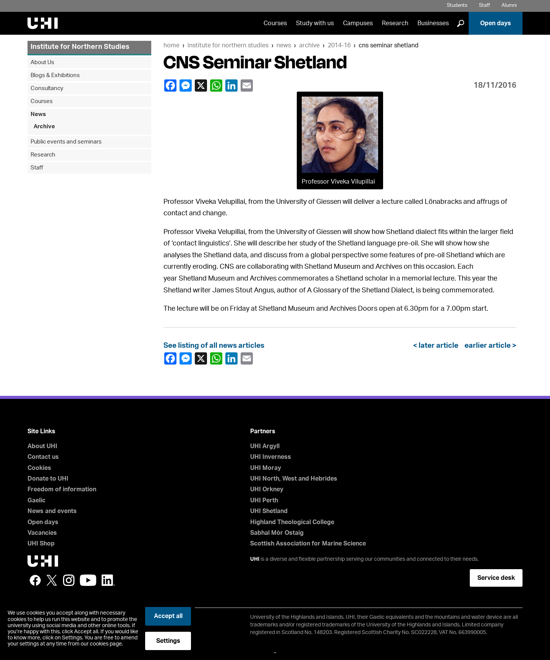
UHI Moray (265, 468)
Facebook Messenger (185, 85)
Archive (309, 45)
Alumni (509, 5)
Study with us (315, 23)
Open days (495, 23)
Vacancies (42, 533)
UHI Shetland (269, 511)
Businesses (433, 23)
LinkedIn (231, 85)
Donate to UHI (48, 479)
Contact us (43, 457)
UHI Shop (41, 544)
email (246, 85)
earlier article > (488, 345)
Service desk (496, 578)
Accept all (168, 616)
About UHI (42, 446)
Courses (275, 23)
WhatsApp (215, 85)
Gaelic (36, 500)
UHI (254, 559)
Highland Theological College (292, 522)
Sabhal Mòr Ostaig (277, 533)
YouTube (88, 580)
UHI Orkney (266, 489)
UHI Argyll (265, 446)
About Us (42, 62)
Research (395, 23)
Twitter (52, 580)
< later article (437, 345)
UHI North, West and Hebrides (293, 479)
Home (171, 45)
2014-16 (339, 45)
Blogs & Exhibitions (55, 75)
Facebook (169, 85)
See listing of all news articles (213, 345)
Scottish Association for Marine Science (308, 544)
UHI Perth (264, 500)
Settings (168, 641)
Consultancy (47, 88)
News (284, 45)
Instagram (68, 580)
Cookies (39, 468)
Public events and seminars (66, 142)
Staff (484, 5)
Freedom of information (62, 489)
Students (457, 5)
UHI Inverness (270, 457)
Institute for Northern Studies (228, 45)
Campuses (358, 23)
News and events (52, 511)
